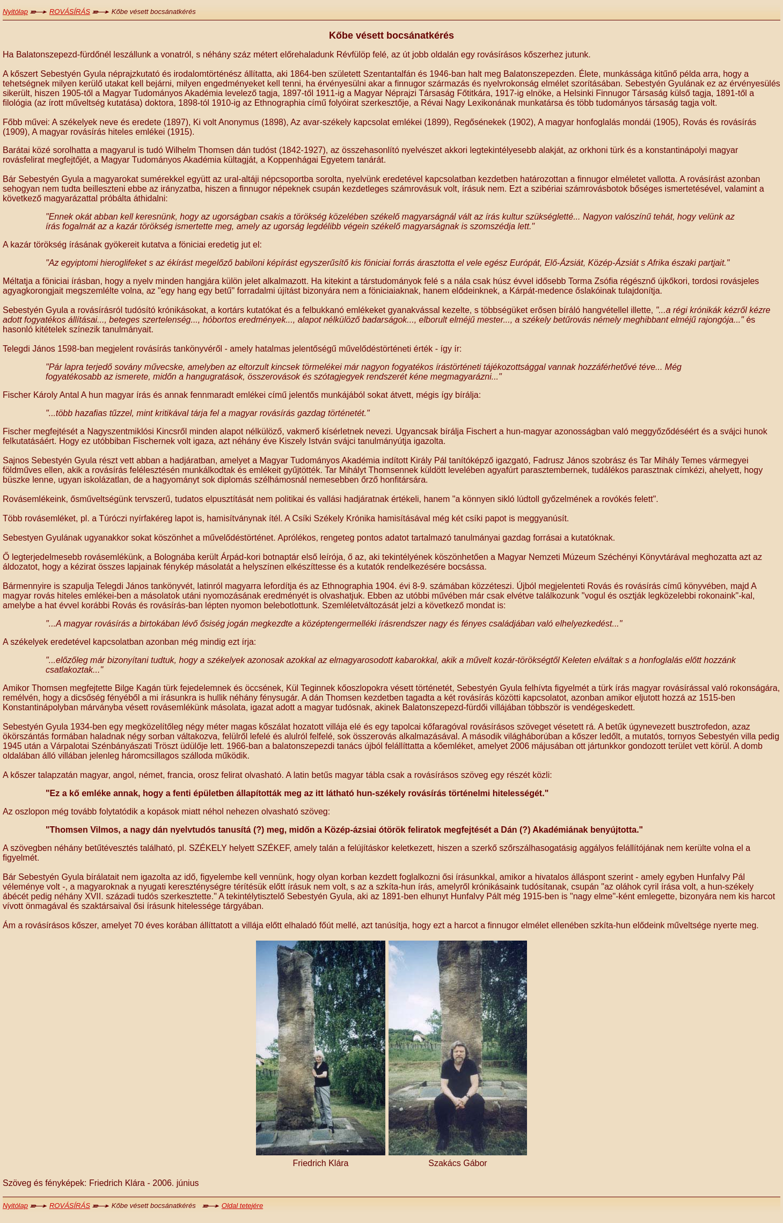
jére (257, 1206)
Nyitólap (15, 12)
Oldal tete (237, 1206)
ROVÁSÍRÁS (69, 12)
